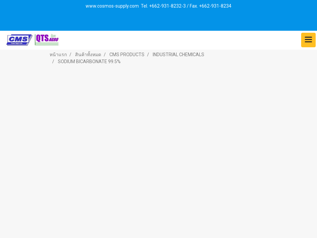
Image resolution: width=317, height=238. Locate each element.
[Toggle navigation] (308, 40)
